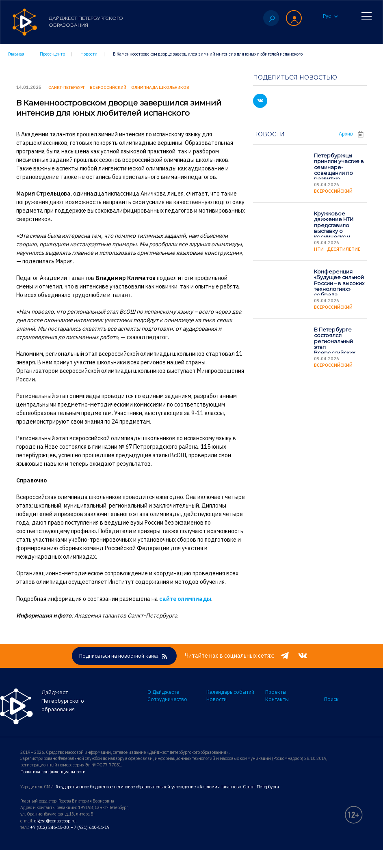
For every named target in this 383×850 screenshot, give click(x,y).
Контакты (277, 699)
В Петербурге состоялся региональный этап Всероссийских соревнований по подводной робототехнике (338, 349)
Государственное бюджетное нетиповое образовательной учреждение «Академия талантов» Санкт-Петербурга (165, 786)
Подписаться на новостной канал (125, 656)
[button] (294, 18)
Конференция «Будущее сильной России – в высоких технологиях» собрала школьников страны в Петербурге (339, 291)
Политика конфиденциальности (52, 772)
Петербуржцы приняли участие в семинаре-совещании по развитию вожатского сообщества (339, 172)
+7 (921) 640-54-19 (89, 826)
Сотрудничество (167, 699)
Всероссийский (333, 191)
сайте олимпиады (185, 598)
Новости (216, 699)
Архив (353, 133)
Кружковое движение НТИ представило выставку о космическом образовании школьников (333, 230)
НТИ (319, 249)
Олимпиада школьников (160, 87)
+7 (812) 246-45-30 (49, 826)
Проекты (275, 692)
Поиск (331, 699)
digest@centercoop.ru (55, 820)
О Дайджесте (163, 692)
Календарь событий (230, 692)
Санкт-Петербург (66, 87)
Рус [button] (330, 17)
